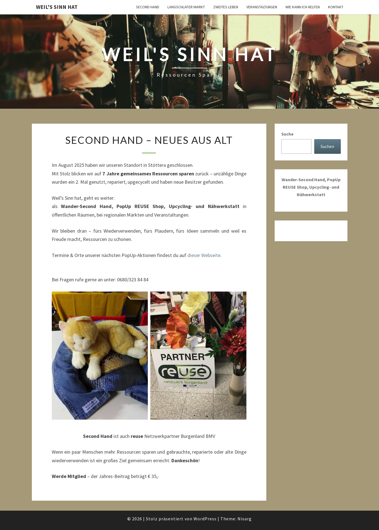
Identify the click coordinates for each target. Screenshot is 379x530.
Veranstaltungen (261, 6)
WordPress (205, 518)
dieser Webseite (203, 255)
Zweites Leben (225, 6)
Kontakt (335, 6)
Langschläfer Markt (186, 6)
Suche (287, 134)
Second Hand (147, 6)
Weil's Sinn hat (57, 6)
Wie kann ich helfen (302, 6)
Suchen (327, 146)
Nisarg (245, 518)
